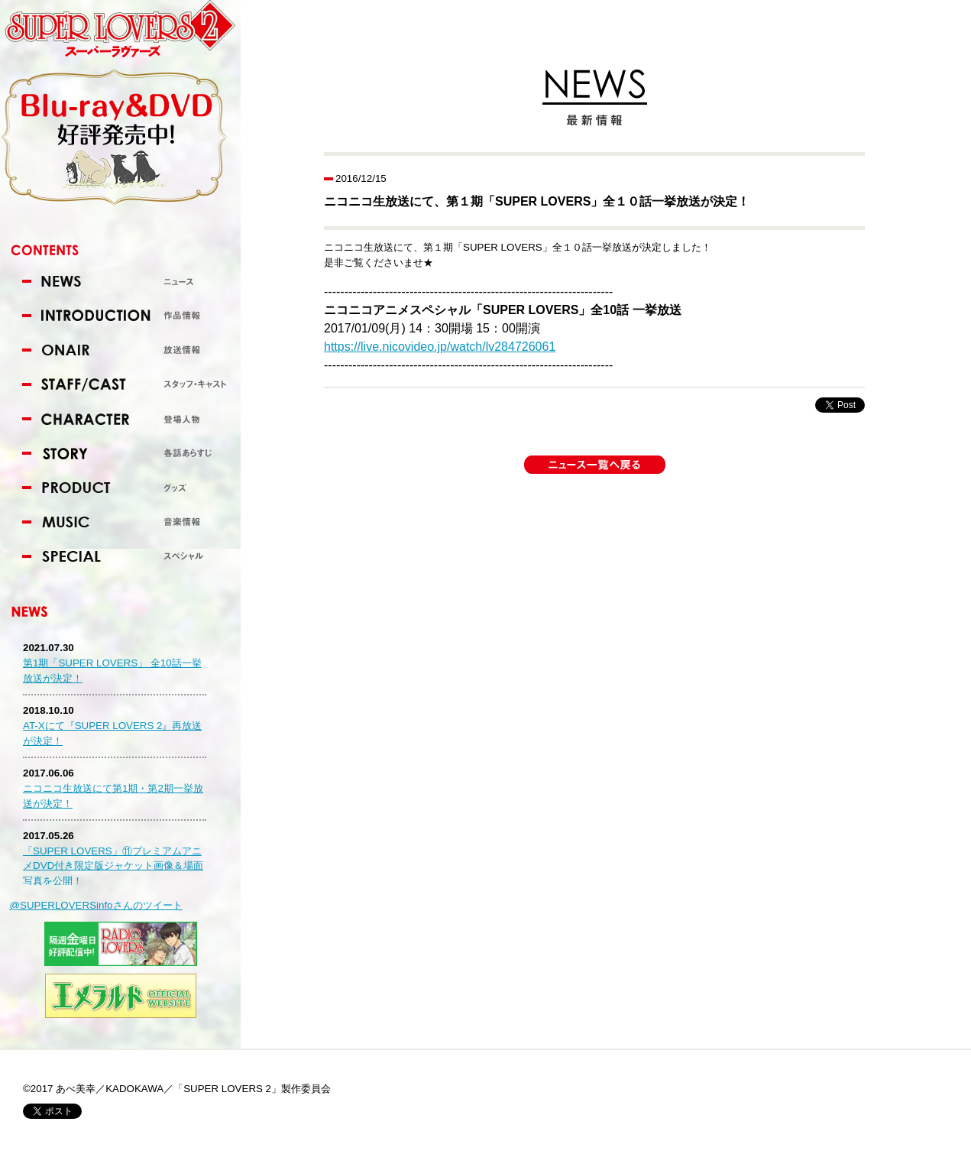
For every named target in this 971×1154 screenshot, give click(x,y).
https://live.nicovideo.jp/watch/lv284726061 (439, 346)
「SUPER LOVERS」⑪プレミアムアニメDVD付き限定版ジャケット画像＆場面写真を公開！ (113, 866)
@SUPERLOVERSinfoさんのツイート (96, 905)
